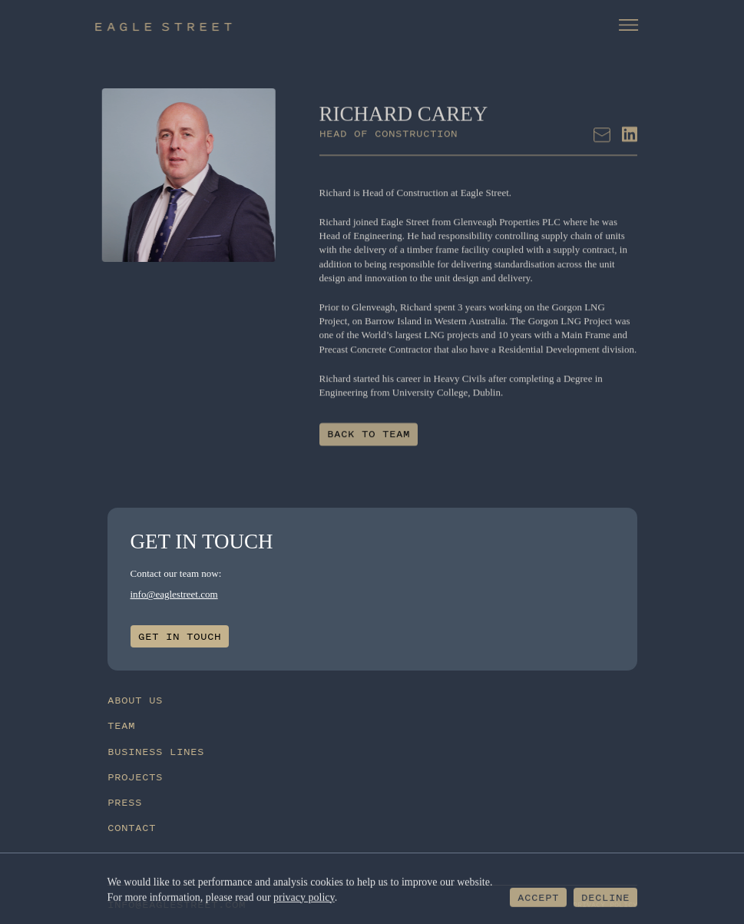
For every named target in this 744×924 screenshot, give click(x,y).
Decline (605, 898)
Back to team (368, 439)
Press (124, 802)
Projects (135, 777)
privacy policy (304, 897)
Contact (131, 827)
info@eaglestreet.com (174, 594)
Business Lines (155, 751)
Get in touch (179, 636)
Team (121, 725)
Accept (538, 898)
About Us (135, 700)
